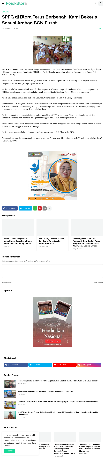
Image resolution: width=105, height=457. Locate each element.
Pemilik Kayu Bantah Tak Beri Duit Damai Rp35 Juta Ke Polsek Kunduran (52, 241)
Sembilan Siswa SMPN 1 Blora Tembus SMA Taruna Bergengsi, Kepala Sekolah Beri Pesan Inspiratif (58, 402)
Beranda (5, 12)
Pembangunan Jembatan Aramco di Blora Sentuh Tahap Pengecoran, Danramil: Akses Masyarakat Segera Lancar (86, 242)
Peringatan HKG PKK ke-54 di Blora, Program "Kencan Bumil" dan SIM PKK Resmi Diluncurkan (89, 447)
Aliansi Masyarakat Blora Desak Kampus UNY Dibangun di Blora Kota (45, 391)
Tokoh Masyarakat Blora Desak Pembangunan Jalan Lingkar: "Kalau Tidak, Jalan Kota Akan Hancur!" (58, 381)
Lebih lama (97, 283)
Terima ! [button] (10, 451)
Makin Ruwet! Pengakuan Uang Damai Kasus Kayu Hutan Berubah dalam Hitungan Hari (18, 241)
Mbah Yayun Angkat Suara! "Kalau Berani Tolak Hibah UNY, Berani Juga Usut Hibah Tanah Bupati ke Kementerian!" (58, 413)
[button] (3, 3)
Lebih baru (7, 283)
